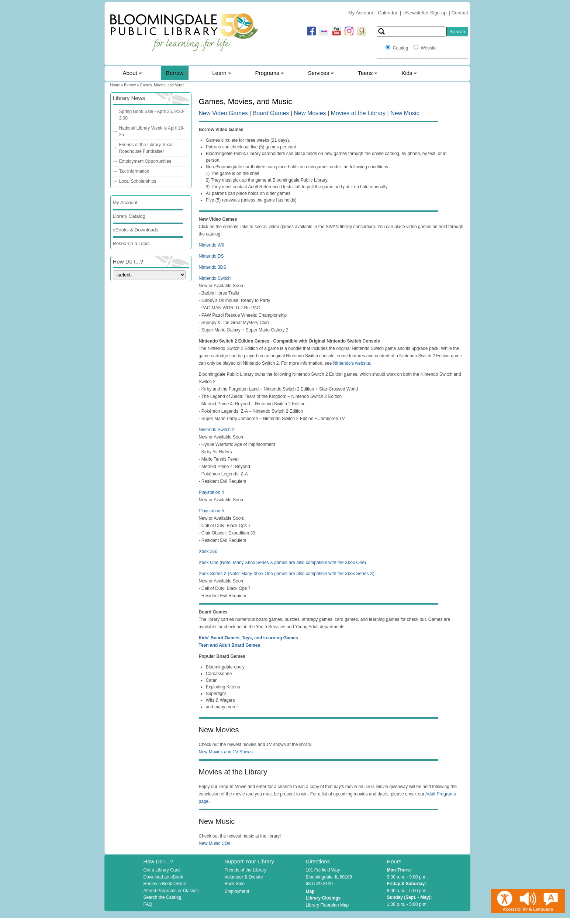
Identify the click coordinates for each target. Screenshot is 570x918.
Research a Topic (131, 243)
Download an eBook (163, 877)
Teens (365, 73)
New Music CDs (214, 843)
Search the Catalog (163, 897)
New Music (404, 113)
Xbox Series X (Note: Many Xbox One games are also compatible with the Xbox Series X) (286, 573)
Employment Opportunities (145, 161)
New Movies (310, 113)
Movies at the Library (358, 113)
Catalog (402, 48)
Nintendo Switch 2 (217, 429)
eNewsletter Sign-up (425, 13)
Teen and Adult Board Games (229, 645)
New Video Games (223, 113)
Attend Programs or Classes (171, 890)
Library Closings (323, 898)
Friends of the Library (245, 870)
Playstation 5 (211, 510)
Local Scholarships (137, 181)
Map (310, 891)
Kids (406, 73)
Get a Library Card (162, 870)
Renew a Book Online (165, 883)
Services (318, 73)
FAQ (148, 904)
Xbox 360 (208, 551)
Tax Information (134, 171)
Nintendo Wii (211, 245)
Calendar (387, 13)
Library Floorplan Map (327, 905)
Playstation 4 (211, 492)
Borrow (175, 73)
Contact (460, 13)
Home (115, 85)
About (130, 73)
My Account (360, 13)
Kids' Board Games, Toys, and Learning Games (248, 637)
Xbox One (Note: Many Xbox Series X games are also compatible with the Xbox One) (282, 562)
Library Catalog (129, 216)
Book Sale (235, 883)
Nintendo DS (211, 256)
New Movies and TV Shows (226, 751)
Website (428, 48)
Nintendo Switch (215, 278)
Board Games (271, 113)
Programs (267, 73)
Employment (237, 891)
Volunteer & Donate (244, 877)
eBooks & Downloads (136, 230)
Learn (219, 73)
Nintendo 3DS (213, 267)
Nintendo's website (351, 363)
